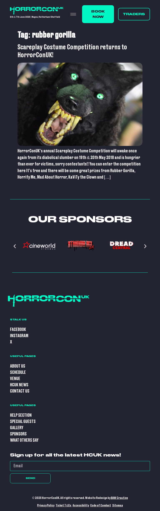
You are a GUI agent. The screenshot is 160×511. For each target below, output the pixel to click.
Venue (15, 379)
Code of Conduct (100, 505)
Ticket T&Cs (64, 505)
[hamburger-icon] (73, 14)
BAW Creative (119, 498)
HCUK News (19, 385)
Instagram (19, 336)
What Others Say (24, 440)
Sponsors (18, 434)
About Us (17, 366)
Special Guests (23, 421)
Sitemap (117, 505)
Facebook (18, 329)
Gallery (16, 428)
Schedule (18, 372)
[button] (14, 246)
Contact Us (19, 391)
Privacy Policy (45, 505)
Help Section (21, 415)
